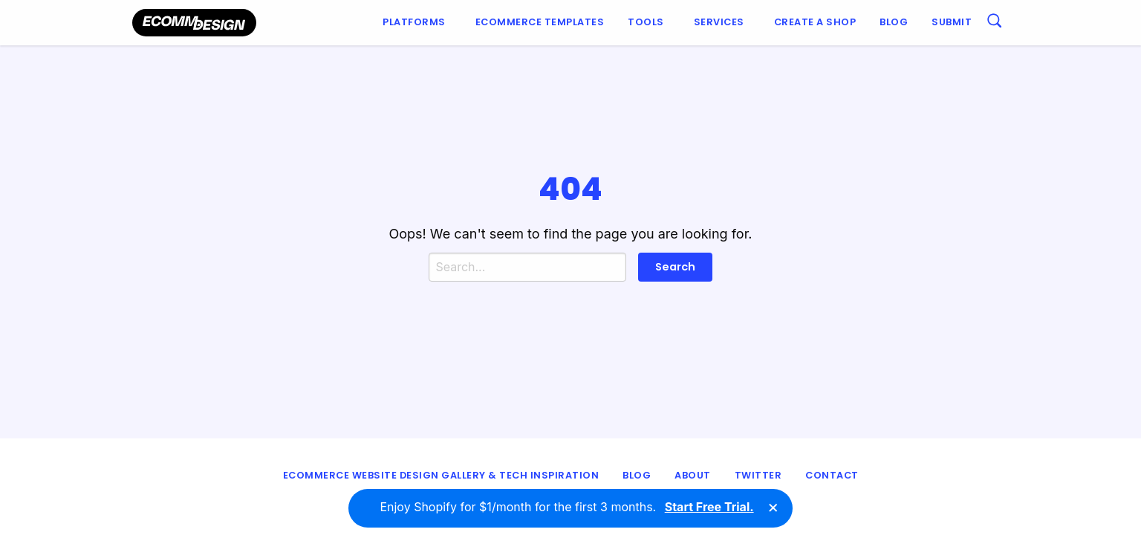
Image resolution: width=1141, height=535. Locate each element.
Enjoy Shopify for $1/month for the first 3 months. (566, 507)
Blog (894, 22)
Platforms (414, 22)
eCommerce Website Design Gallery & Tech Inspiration (441, 475)
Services (719, 22)
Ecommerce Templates (540, 22)
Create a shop (815, 22)
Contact (832, 475)
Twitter (758, 475)
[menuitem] (417, 23)
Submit (952, 22)
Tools (646, 22)
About (692, 475)
